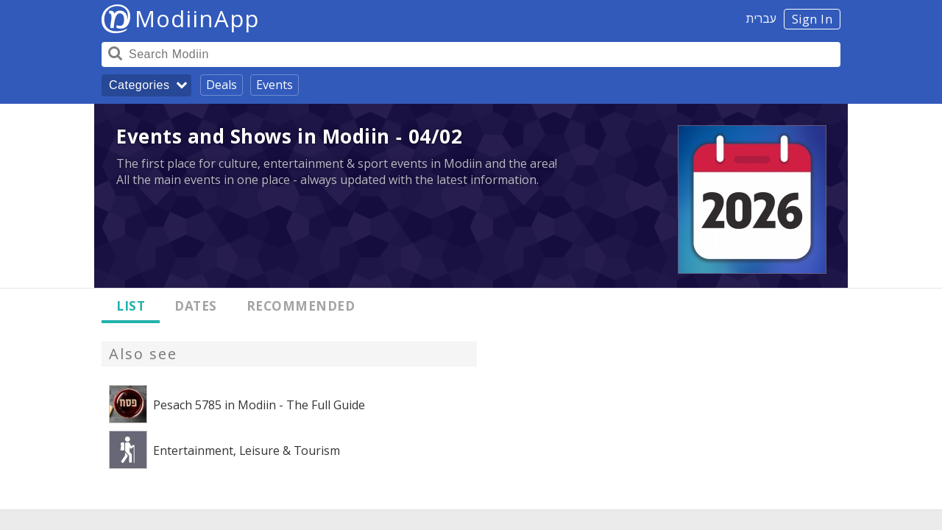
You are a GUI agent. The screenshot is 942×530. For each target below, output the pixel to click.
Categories (139, 85)
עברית (761, 18)
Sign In (812, 19)
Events (274, 84)
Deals (221, 84)
